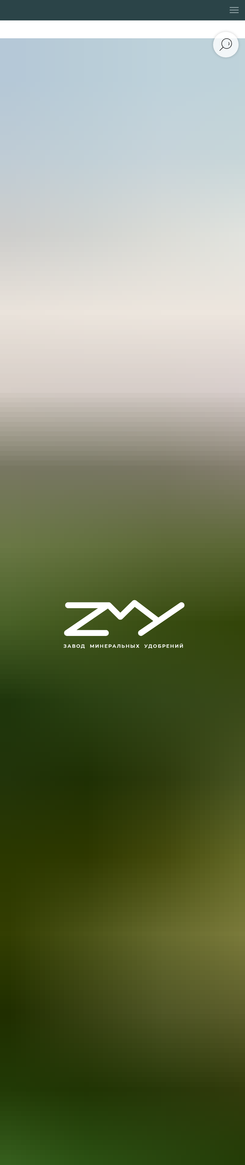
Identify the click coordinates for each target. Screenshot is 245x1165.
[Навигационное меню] (234, 10)
